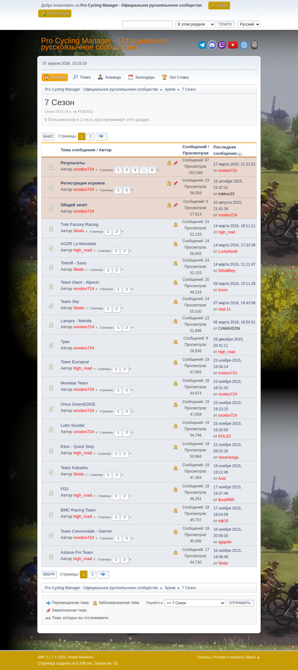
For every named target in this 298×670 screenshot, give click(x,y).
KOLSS (224, 436)
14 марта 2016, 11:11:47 (234, 264)
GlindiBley (226, 271)
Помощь (203, 657)
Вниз (48, 136)
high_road (226, 232)
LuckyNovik (227, 251)
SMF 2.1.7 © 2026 (52, 657)
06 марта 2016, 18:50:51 (234, 322)
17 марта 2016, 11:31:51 (234, 164)
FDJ (64, 488)
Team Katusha (74, 467)
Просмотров (196, 153)
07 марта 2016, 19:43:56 (234, 303)
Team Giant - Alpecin (80, 282)
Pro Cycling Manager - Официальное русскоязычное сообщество (105, 43)
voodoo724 (83, 169)
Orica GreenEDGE (78, 404)
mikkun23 (226, 194)
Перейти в (154, 603)
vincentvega (228, 457)
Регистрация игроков (83, 183)
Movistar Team (74, 383)
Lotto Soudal (72, 425)
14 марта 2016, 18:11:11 (234, 226)
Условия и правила (228, 657)
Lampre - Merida (76, 320)
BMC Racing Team (78, 510)
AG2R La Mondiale (78, 243)
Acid (221, 478)
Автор (105, 150)
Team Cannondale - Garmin (86, 531)
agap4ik (224, 542)
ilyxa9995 (226, 500)
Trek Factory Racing (79, 224)
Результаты (73, 162)
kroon (223, 290)
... (144, 170)
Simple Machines (80, 657)
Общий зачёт (74, 204)
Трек (65, 341)
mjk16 (223, 521)
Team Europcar (75, 361)
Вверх (49, 574)
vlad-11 (224, 309)
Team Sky (70, 301)
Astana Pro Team (77, 552)
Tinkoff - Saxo (73, 263)
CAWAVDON (229, 328)
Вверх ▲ (253, 657)
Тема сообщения (78, 150)
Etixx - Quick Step (77, 446)
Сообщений (194, 146)
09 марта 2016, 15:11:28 (234, 283)
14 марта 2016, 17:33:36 (234, 245)
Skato (78, 230)
